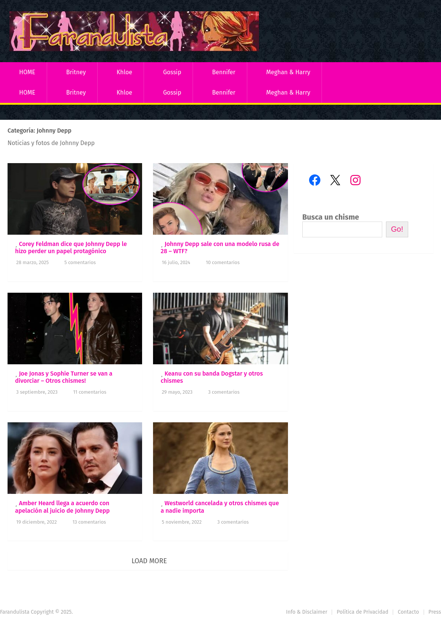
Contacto (408, 612)
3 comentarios (223, 392)
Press (435, 612)
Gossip (172, 72)
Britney (76, 72)
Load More (149, 561)
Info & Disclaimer (307, 612)
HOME (27, 72)
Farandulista (14, 612)
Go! (397, 229)
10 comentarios (223, 262)
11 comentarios (89, 392)
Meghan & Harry (288, 72)
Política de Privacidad (362, 612)
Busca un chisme (330, 217)
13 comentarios (89, 522)
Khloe (124, 72)
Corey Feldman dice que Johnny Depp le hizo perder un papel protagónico (71, 247)
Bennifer (224, 72)
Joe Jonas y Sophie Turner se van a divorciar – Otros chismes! (63, 377)
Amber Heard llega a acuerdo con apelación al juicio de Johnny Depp (62, 507)
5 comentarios (80, 262)
